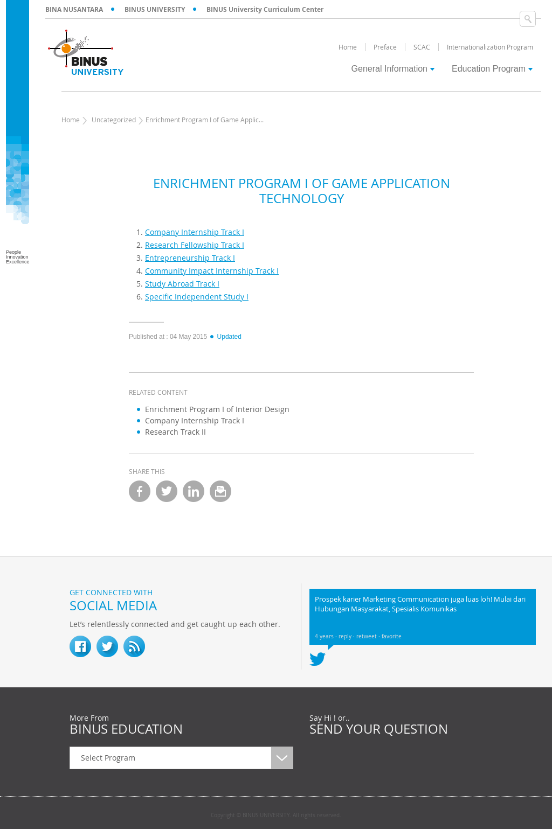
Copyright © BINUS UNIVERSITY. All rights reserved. (276, 815)
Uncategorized (114, 119)
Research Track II (175, 432)
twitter (166, 491)
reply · (347, 636)
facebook (139, 491)
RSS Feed (134, 646)
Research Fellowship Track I (194, 245)
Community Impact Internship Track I (212, 271)
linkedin (193, 491)
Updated (225, 336)
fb (80, 646)
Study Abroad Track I (182, 283)
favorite (392, 636)
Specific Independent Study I (197, 296)
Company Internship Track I (194, 232)
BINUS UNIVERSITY (155, 9)
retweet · (369, 636)
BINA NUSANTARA (74, 9)
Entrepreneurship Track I (190, 258)
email (220, 491)
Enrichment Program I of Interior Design (217, 409)
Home (70, 119)
